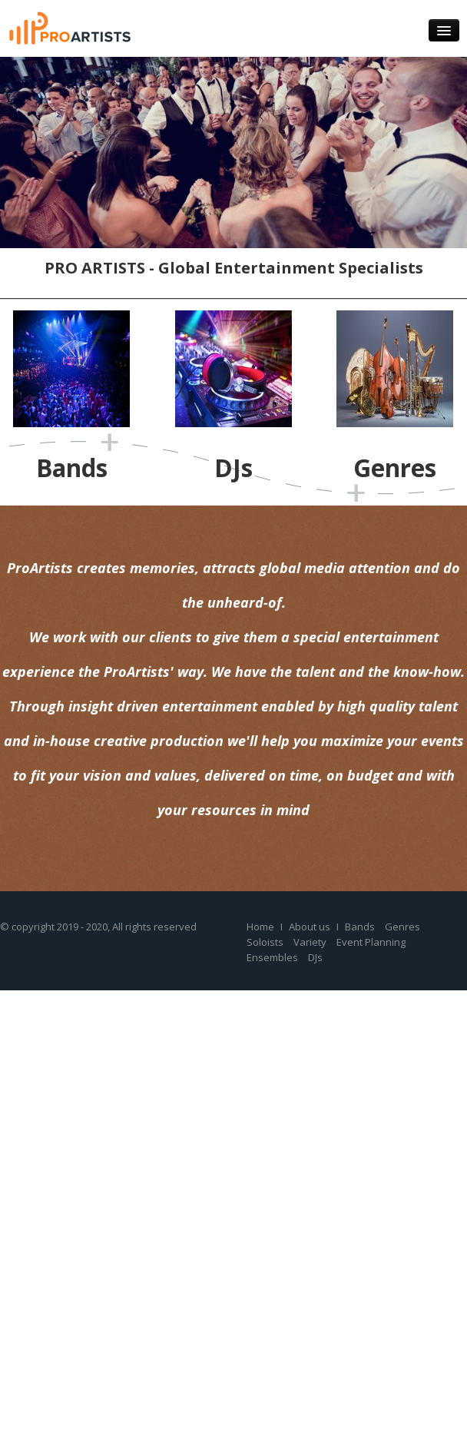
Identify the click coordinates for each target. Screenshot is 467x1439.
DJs (315, 957)
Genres (402, 926)
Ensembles (272, 957)
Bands (360, 926)
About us (309, 926)
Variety (309, 942)
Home (260, 926)
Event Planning (371, 942)
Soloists (265, 942)
